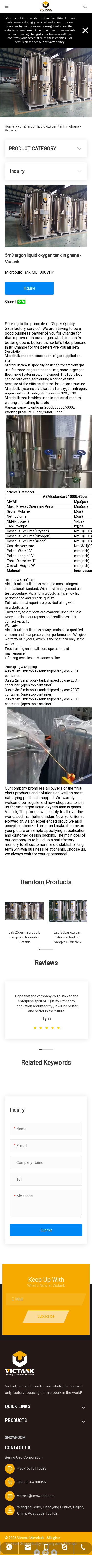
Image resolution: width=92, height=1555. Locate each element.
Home (10, 126)
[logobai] (19, 1363)
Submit (46, 1230)
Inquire (29, 288)
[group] (24, 920)
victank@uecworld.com (36, 1496)
